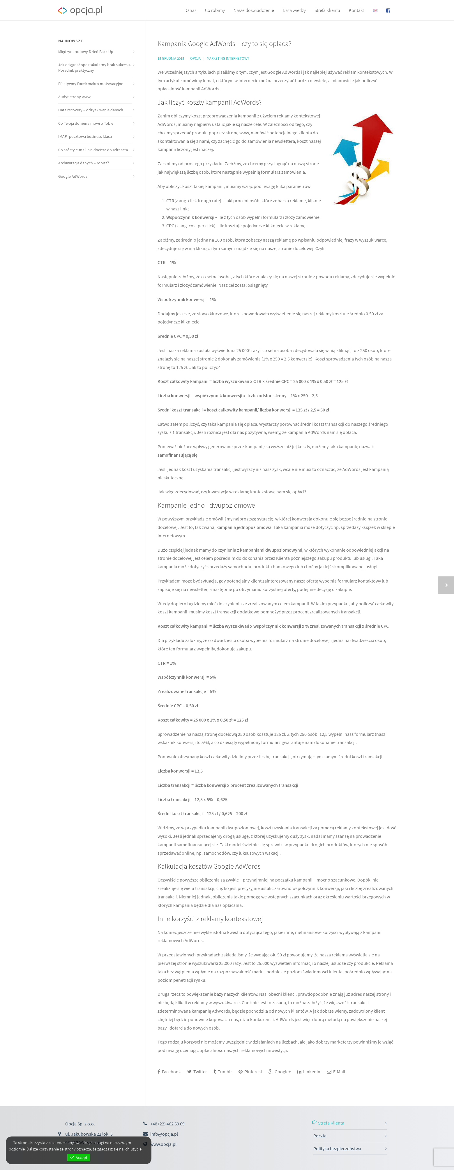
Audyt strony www (74, 96)
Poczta (319, 1136)
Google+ (279, 1071)
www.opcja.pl (163, 1144)
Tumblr (222, 1071)
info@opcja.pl (164, 1134)
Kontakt (356, 10)
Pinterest (250, 1071)
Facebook (169, 1071)
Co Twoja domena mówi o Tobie (85, 123)
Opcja (195, 58)
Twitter (197, 1071)
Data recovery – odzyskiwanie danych (90, 109)
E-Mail (336, 1071)
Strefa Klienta (327, 10)
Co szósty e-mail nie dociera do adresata (93, 149)
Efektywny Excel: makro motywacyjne (90, 83)
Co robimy (215, 10)
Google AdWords (72, 176)
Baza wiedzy (294, 10)
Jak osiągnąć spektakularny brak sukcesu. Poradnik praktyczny (94, 67)
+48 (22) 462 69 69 (167, 1124)
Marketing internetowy (228, 58)
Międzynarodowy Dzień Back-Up (85, 51)
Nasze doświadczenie (254, 10)
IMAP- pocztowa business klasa (85, 136)
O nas (191, 10)
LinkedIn (308, 1071)
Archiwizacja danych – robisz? (83, 163)
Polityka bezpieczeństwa (337, 1148)
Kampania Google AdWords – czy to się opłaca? (225, 43)
